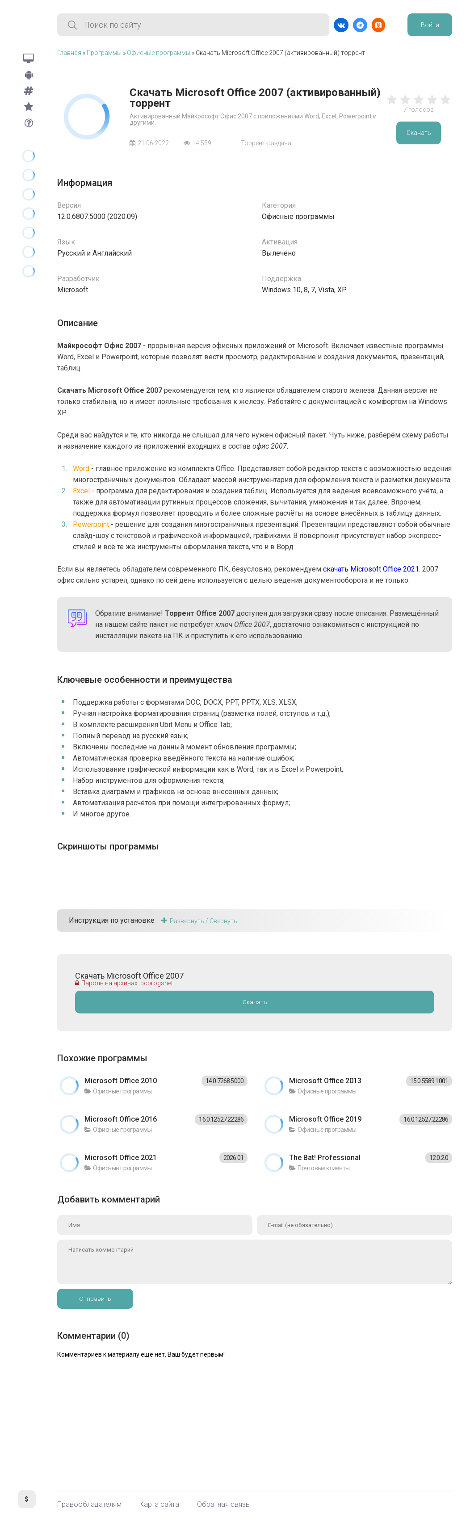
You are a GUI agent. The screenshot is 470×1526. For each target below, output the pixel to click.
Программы (104, 52)
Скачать (419, 132)
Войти (430, 25)
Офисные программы (158, 52)
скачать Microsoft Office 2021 (371, 569)
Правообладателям (89, 1504)
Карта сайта (159, 1504)
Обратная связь (223, 1504)
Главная (69, 52)
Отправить (95, 1298)
